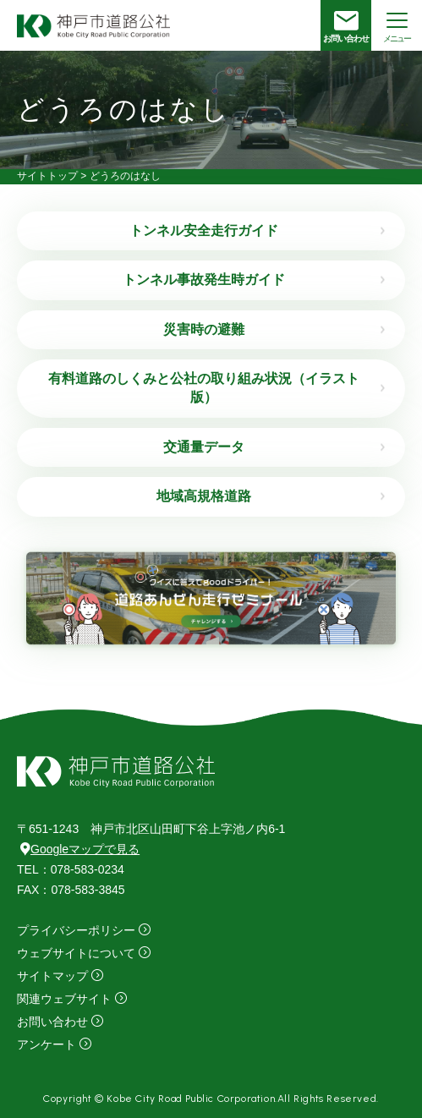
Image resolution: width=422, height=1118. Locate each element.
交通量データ (203, 447)
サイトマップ (52, 976)
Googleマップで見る (80, 849)
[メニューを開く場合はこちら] (396, 25)
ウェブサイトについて (76, 953)
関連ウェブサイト (64, 999)
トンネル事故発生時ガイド (204, 279)
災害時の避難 (203, 329)
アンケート (46, 1044)
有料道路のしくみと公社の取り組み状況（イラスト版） (203, 387)
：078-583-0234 (70, 869)
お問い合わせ (52, 1021)
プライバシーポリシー (76, 930)
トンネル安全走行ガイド (203, 230)
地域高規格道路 (203, 496)
